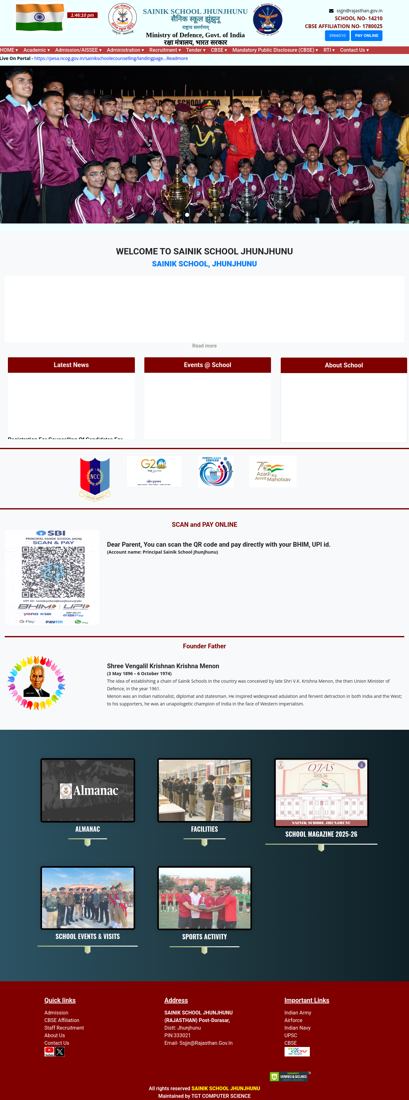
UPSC (291, 1035)
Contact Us (57, 1043)
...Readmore (183, 58)
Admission (57, 1013)
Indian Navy (298, 1028)
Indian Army (298, 1013)
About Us (55, 1035)
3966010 (337, 35)
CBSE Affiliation (62, 1020)
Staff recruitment (64, 1028)
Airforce (294, 1020)
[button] (9, 144)
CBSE (291, 1043)
